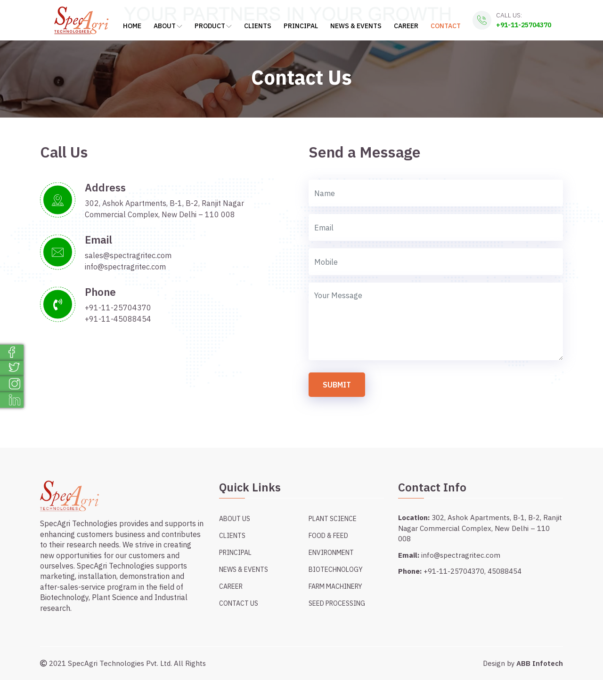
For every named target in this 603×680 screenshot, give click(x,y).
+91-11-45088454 (118, 319)
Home (132, 26)
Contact (446, 26)
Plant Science (333, 518)
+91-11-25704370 (523, 25)
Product (213, 26)
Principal (301, 26)
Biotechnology (336, 569)
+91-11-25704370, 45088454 (473, 571)
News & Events (356, 26)
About (168, 26)
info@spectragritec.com (125, 266)
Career (406, 26)
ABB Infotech (539, 663)
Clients (257, 26)
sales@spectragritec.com (128, 255)
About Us (234, 518)
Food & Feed (328, 535)
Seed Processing (337, 603)
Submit (337, 384)
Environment (331, 552)
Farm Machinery (335, 586)
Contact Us (238, 603)
